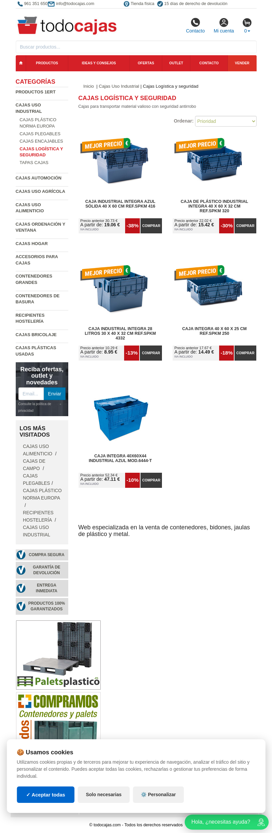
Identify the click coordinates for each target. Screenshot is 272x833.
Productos (47, 63)
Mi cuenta (224, 25)
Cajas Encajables (41, 141)
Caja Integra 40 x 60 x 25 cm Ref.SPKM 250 (214, 331)
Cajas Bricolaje (36, 334)
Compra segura (47, 554)
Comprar (151, 226)
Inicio (88, 86)
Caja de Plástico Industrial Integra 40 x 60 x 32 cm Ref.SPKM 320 (214, 206)
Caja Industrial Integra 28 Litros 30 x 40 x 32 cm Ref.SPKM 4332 (120, 333)
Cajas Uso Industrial (119, 86)
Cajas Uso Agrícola (40, 191)
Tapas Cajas (34, 162)
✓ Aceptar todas (45, 795)
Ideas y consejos (99, 63)
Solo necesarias (104, 794)
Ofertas (146, 63)
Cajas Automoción (39, 177)
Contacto (195, 25)
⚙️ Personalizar (158, 794)
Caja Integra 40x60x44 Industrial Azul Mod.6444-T (120, 458)
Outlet (176, 63)
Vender (242, 63)
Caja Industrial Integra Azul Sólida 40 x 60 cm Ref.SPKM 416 (120, 204)
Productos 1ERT (36, 91)
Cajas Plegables (40, 133)
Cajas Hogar (32, 243)
